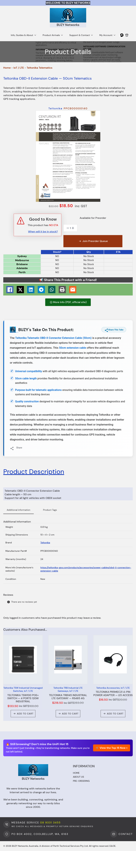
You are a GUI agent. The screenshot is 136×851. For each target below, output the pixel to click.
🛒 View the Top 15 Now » (111, 748)
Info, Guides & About (22, 35)
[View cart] (126, 35)
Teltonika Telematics (39, 67)
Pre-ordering (81, 780)
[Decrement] (67, 228)
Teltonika (45, 542)
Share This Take (113, 329)
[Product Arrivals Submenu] (63, 35)
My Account (105, 35)
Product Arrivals (51, 35)
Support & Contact (79, 35)
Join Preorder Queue (95, 241)
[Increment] (73, 228)
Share (16, 447)
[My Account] (122, 35)
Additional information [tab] (18, 509)
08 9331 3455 (50, 822)
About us (78, 776)
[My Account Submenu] (115, 35)
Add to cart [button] (25, 713)
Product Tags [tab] (50, 509)
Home (7, 67)
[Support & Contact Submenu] (93, 35)
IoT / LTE (18, 67)
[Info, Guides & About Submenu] (36, 35)
